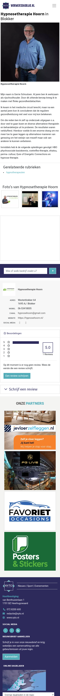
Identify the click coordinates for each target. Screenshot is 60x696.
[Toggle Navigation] (54, 5)
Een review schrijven (16, 375)
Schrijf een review (20, 389)
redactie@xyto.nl (15, 613)
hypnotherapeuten (15, 172)
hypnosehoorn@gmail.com (31, 313)
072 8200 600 (14, 609)
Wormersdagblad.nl (23, 5)
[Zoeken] (52, 271)
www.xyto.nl (13, 617)
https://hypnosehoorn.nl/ (30, 318)
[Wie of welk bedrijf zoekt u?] (25, 271)
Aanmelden (11, 656)
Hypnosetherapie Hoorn (30, 289)
